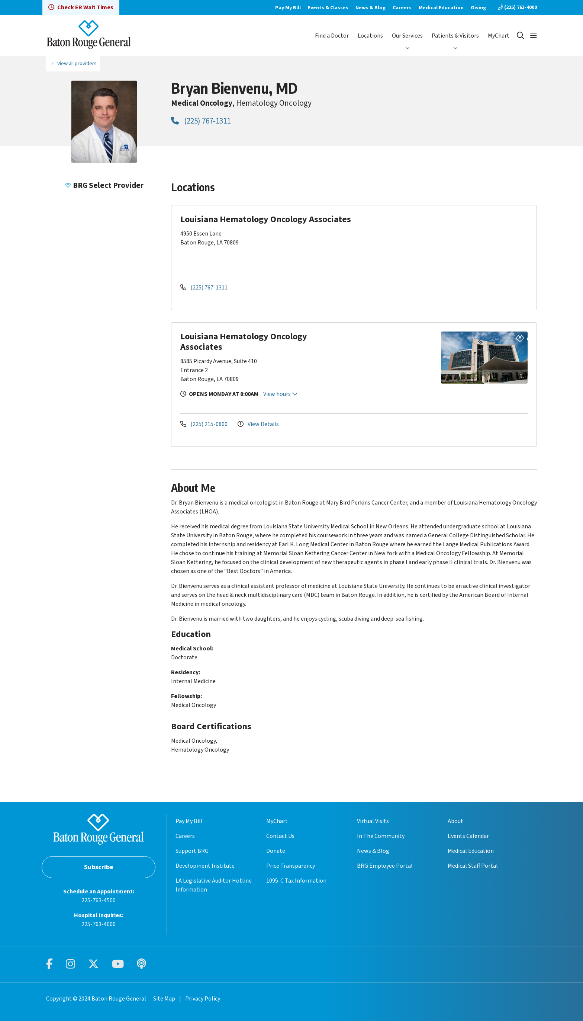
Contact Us (280, 836)
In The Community (381, 836)
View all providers (77, 63)
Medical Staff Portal (473, 866)
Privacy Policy (202, 999)
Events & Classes (328, 8)
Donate (275, 851)
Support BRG (192, 851)
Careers (402, 8)
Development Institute (205, 866)
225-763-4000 (98, 924)
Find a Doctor (332, 36)
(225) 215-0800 (204, 424)
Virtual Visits (373, 821)
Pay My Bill (288, 8)
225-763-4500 (98, 900)
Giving (478, 8)
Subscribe (98, 867)
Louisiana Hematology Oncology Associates (243, 341)
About (455, 821)
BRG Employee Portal (385, 866)
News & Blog (370, 8)
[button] (533, 35)
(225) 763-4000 (517, 7)
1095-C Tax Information (296, 881)
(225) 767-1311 (201, 121)
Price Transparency (290, 866)
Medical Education (441, 8)
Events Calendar (468, 836)
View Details (258, 424)
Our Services (407, 36)
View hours (280, 394)
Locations (370, 36)
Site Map (164, 999)
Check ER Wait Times (80, 7)
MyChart (498, 36)
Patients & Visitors (455, 36)
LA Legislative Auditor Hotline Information (213, 885)
